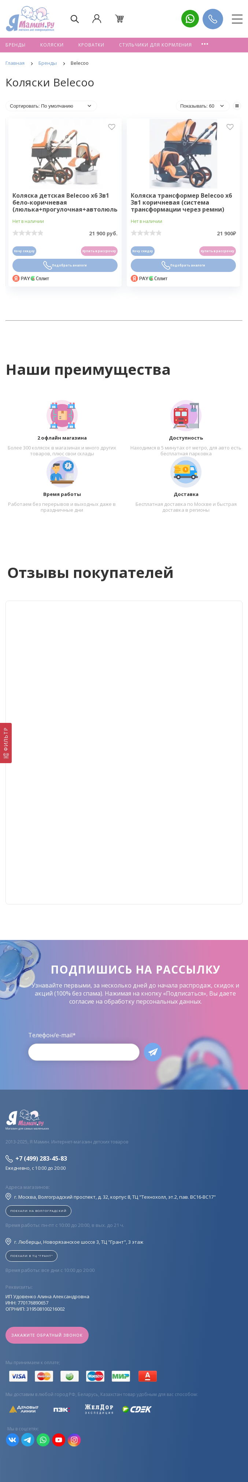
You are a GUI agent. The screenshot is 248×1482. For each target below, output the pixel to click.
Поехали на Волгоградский (38, 1211)
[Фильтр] (6, 743)
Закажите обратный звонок (47, 1335)
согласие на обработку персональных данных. (135, 1001)
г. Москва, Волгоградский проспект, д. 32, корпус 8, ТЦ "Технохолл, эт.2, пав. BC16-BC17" (110, 1196)
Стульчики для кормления (155, 45)
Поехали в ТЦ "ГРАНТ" (31, 1256)
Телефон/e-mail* (52, 1035)
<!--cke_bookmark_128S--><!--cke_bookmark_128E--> (124, 752)
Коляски (52, 45)
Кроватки (91, 45)
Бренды (15, 45)
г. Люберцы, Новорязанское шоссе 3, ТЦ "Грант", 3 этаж (74, 1241)
